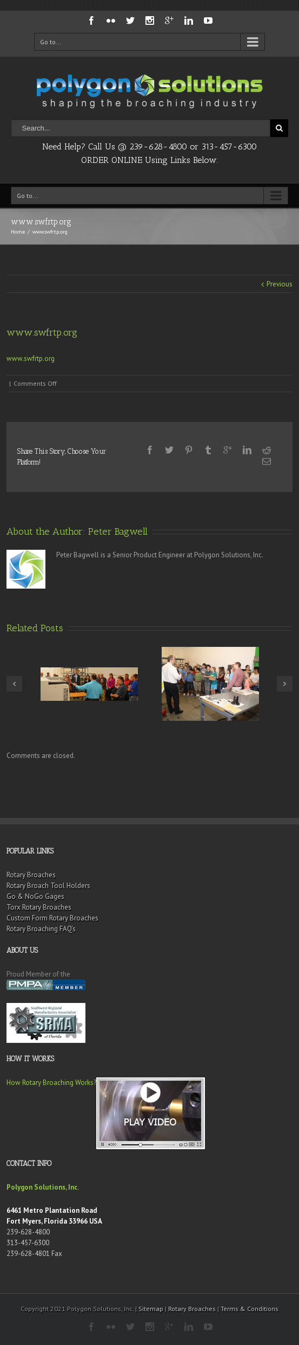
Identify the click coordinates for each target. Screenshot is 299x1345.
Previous (280, 284)
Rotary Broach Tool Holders (48, 885)
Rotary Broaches (31, 874)
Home (18, 231)
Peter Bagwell (118, 531)
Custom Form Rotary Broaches (52, 918)
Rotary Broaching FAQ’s (41, 928)
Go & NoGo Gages (35, 896)
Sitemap (150, 1309)
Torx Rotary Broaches (38, 907)
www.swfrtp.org (30, 358)
